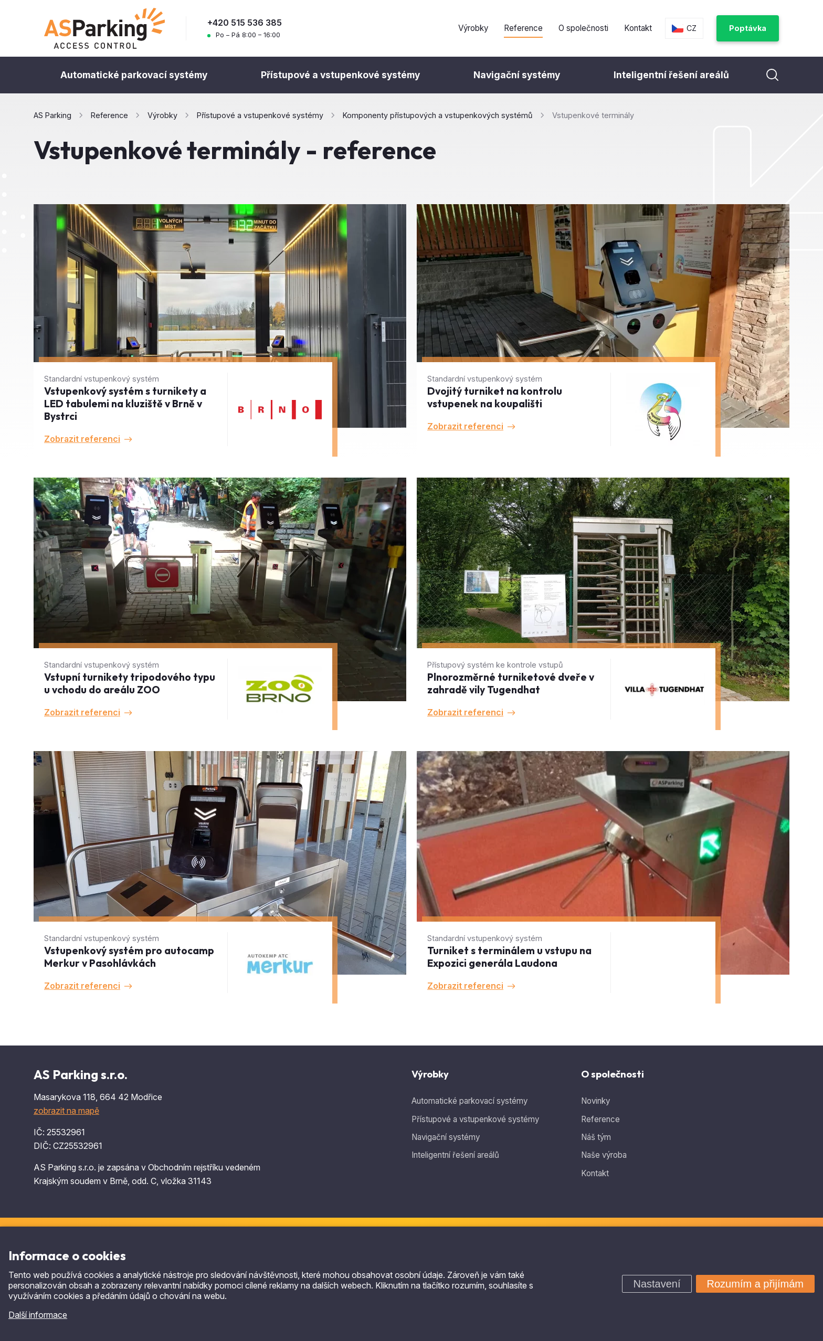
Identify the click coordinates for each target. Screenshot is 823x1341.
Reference (523, 28)
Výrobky (473, 28)
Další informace (37, 1315)
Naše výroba (604, 1155)
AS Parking (52, 115)
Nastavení (656, 1284)
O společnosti (583, 28)
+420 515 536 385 (244, 22)
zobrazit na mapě (66, 1110)
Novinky (595, 1101)
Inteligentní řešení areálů (671, 74)
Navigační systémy (516, 74)
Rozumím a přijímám (755, 1284)
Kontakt (638, 28)
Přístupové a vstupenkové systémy (340, 74)
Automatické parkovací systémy (133, 74)
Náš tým (596, 1137)
